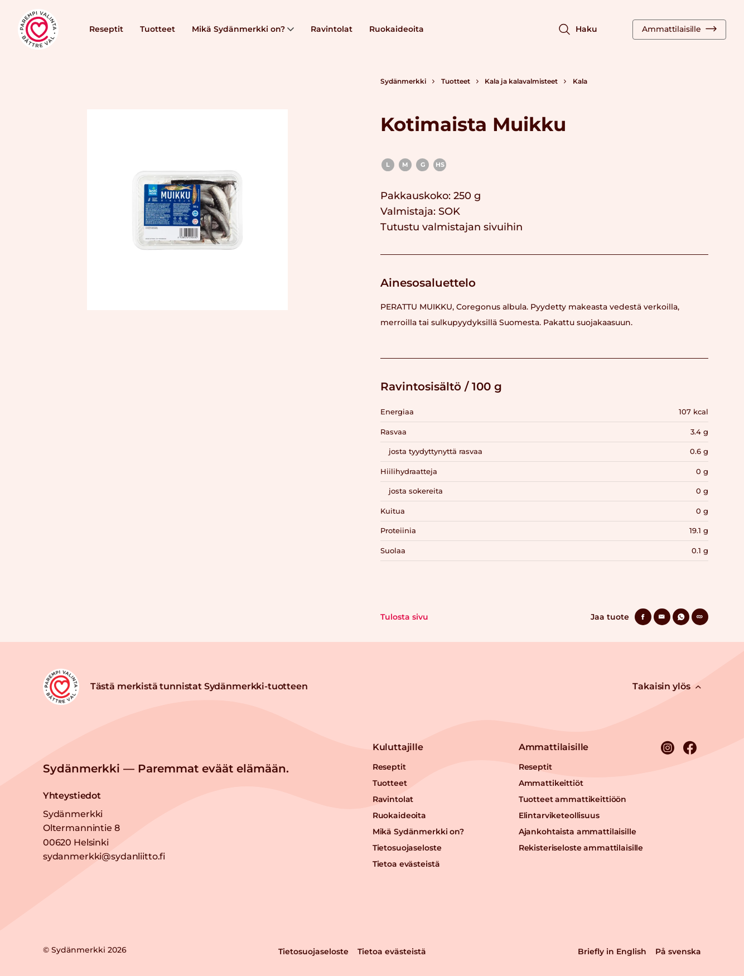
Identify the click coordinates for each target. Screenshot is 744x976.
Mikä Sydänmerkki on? (243, 29)
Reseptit (106, 29)
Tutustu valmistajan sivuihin (451, 227)
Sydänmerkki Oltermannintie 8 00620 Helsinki (81, 828)
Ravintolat (331, 29)
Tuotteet (157, 29)
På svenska (678, 951)
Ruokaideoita (396, 29)
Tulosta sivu (404, 617)
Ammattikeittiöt (551, 783)
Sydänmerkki (403, 81)
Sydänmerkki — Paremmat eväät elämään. (166, 768)
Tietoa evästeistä (406, 864)
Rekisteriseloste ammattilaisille (581, 848)
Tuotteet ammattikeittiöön (573, 799)
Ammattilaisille (679, 29)
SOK (449, 211)
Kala (580, 81)
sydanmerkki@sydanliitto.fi (104, 856)
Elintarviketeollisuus (559, 815)
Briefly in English (612, 951)
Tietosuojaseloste (407, 848)
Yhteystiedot (72, 795)
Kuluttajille (398, 747)
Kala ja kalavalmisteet (521, 81)
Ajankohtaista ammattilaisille (577, 832)
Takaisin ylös (666, 686)
